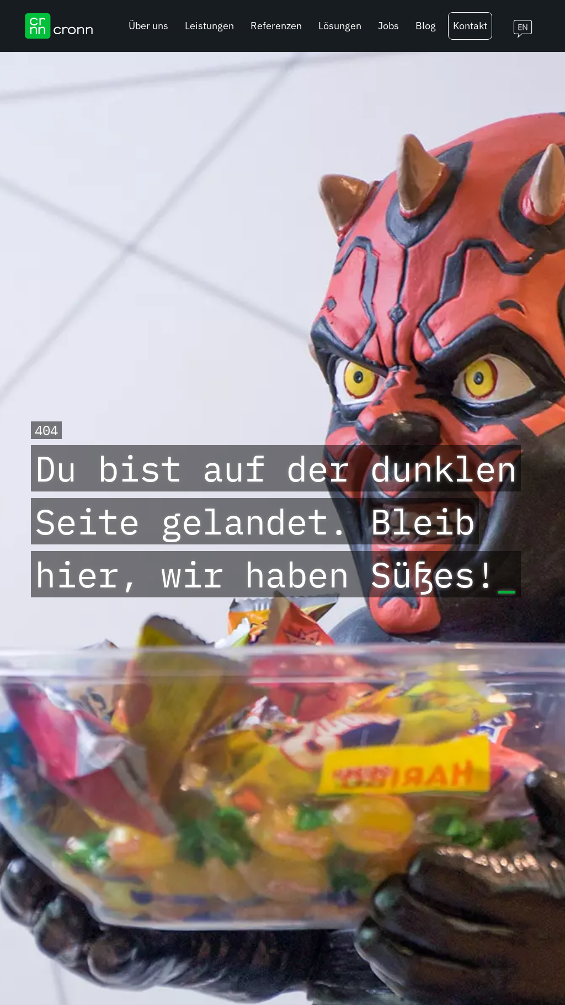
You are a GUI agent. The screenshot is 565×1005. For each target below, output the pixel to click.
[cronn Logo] (58, 26)
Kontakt (470, 25)
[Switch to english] (518, 26)
